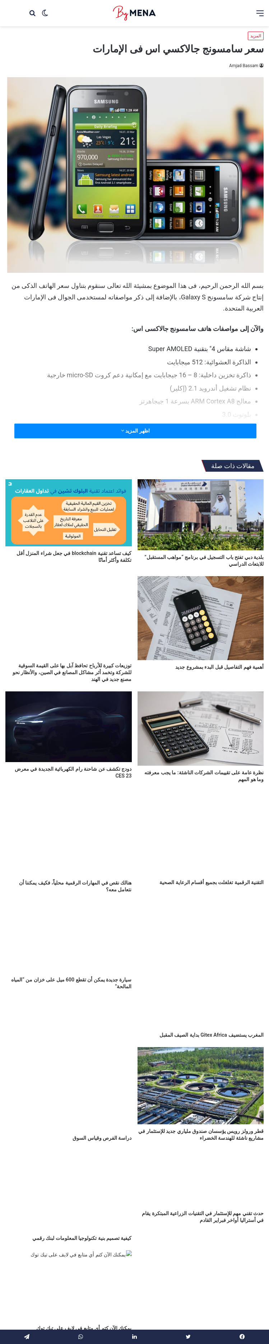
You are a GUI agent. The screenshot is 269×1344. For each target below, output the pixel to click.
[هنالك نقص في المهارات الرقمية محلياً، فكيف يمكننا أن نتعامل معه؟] (68, 834)
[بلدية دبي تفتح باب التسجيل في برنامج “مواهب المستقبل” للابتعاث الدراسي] (201, 514)
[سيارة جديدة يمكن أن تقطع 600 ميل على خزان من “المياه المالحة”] (68, 937)
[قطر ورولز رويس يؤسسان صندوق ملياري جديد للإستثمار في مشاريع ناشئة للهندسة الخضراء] (201, 1085)
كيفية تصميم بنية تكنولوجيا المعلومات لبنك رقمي (82, 1228)
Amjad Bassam (243, 65)
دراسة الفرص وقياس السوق (102, 1125)
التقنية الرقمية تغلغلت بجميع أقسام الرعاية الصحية (211, 882)
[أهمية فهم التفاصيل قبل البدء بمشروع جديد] (201, 618)
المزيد (255, 35)
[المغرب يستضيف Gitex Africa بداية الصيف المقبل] (201, 965)
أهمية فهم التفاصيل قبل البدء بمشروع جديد (219, 667)
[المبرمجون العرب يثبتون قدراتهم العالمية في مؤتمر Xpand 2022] (201, 1282)
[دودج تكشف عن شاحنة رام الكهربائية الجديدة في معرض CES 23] (68, 726)
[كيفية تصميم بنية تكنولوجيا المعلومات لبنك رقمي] (68, 1185)
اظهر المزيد (135, 431)
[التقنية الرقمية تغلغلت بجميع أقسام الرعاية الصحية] (201, 834)
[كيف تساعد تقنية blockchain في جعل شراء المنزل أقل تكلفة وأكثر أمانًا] (68, 512)
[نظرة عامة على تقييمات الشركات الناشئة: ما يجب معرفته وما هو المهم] (201, 728)
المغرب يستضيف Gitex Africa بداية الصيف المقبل (211, 1035)
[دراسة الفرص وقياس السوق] (68, 1082)
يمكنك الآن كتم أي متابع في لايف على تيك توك (83, 1325)
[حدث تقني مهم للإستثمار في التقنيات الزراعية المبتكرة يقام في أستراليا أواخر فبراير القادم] (201, 1185)
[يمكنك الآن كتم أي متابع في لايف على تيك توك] (68, 1282)
